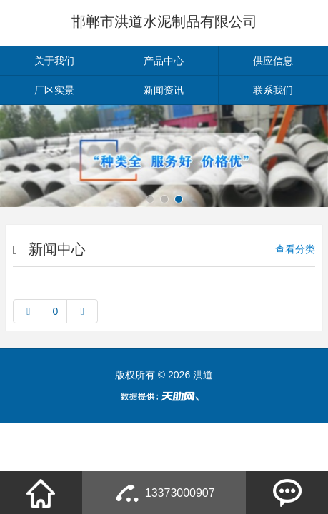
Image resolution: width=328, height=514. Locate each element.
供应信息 (273, 60)
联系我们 (273, 90)
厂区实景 (54, 90)
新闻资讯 (164, 90)
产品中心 (164, 60)
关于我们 (54, 60)
